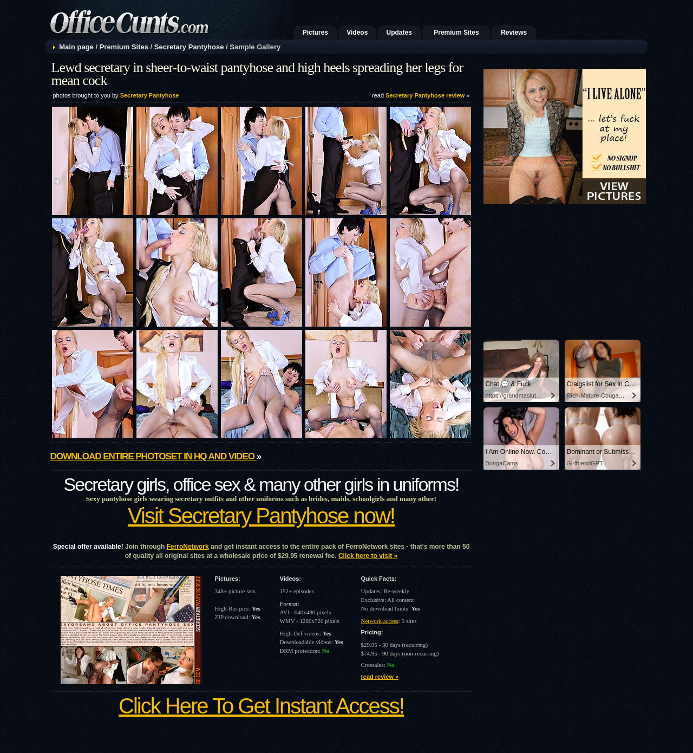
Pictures (315, 32)
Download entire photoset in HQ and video (153, 456)
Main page (76, 47)
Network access (379, 621)
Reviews (514, 32)
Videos (357, 32)
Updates (399, 32)
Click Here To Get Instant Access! (261, 706)
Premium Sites (456, 32)
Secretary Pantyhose (189, 47)
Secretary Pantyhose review (425, 95)
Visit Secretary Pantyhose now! (261, 516)
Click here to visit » (367, 556)
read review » (380, 676)
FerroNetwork (188, 546)
